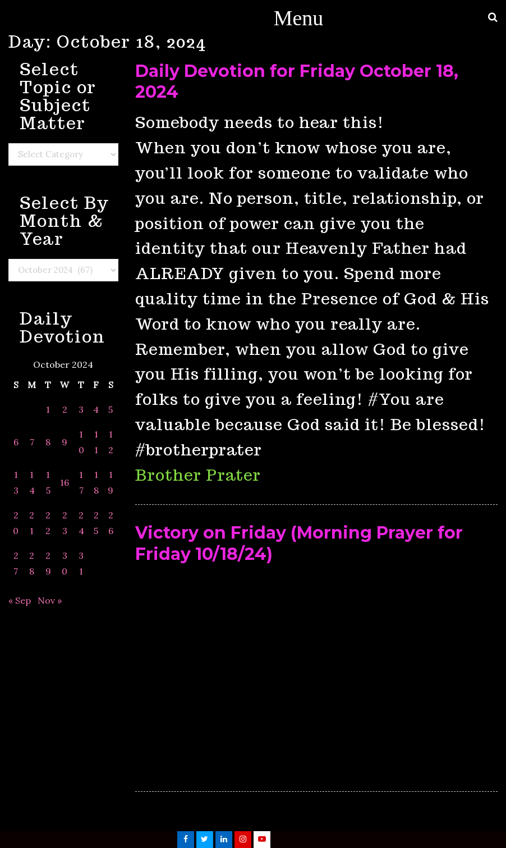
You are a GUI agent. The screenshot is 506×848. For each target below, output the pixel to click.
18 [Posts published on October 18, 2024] (96, 482)
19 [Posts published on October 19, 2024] (110, 482)
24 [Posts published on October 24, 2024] (81, 522)
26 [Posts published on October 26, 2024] (110, 522)
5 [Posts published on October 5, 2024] (110, 409)
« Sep (19, 600)
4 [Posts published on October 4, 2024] (96, 409)
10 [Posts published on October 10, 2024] (81, 441)
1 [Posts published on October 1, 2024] (48, 409)
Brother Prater (198, 474)
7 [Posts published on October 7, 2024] (32, 442)
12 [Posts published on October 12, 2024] (110, 441)
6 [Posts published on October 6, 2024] (16, 442)
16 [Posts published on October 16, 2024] (64, 482)
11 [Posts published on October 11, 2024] (96, 441)
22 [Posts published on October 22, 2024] (47, 522)
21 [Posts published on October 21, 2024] (31, 522)
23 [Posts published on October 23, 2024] (64, 522)
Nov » (50, 600)
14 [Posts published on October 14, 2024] (32, 482)
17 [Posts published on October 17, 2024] (81, 482)
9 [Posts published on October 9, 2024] (64, 442)
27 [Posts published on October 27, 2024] (16, 563)
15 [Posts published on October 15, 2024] (48, 482)
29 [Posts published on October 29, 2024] (48, 563)
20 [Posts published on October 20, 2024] (16, 522)
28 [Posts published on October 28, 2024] (31, 563)
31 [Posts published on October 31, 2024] (81, 563)
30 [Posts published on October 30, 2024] (64, 563)
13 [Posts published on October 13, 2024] (16, 482)
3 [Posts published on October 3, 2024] (81, 409)
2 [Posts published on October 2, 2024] (64, 409)
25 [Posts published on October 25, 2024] (96, 522)
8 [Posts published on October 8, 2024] (47, 442)
